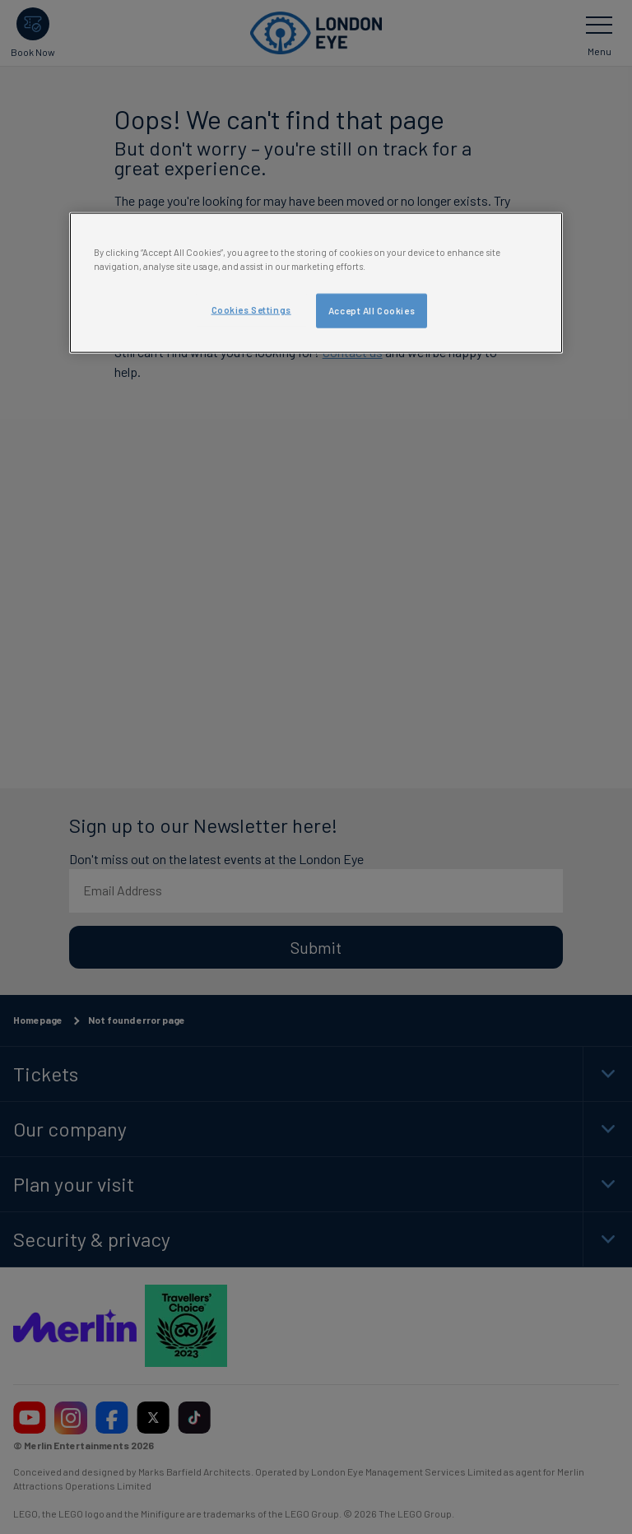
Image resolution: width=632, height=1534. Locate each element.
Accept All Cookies (371, 309)
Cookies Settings (251, 309)
